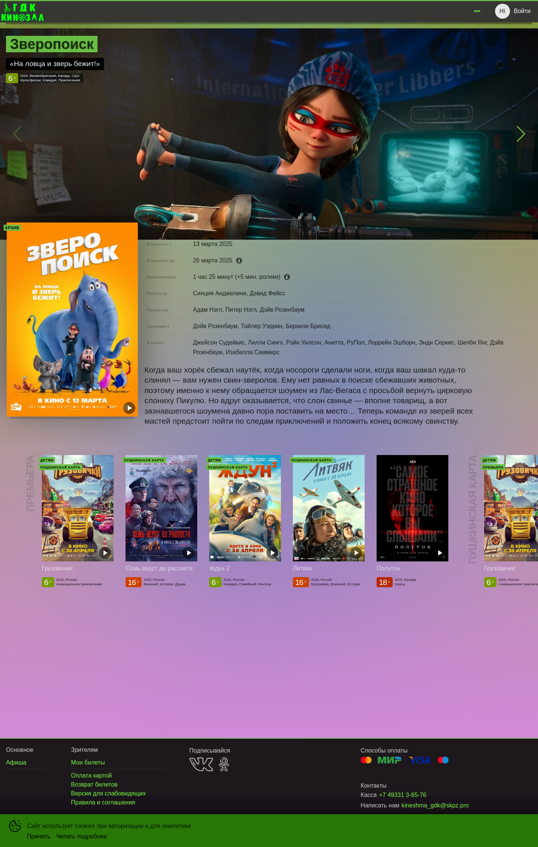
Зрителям (434, 11)
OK (224, 764)
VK (201, 764)
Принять (38, 836)
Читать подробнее (81, 836)
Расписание (334, 11)
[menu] (264, 11)
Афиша (370, 11)
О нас (468, 11)
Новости (401, 11)
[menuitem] (335, 11)
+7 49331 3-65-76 (402, 795)
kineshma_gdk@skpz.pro (435, 805)
